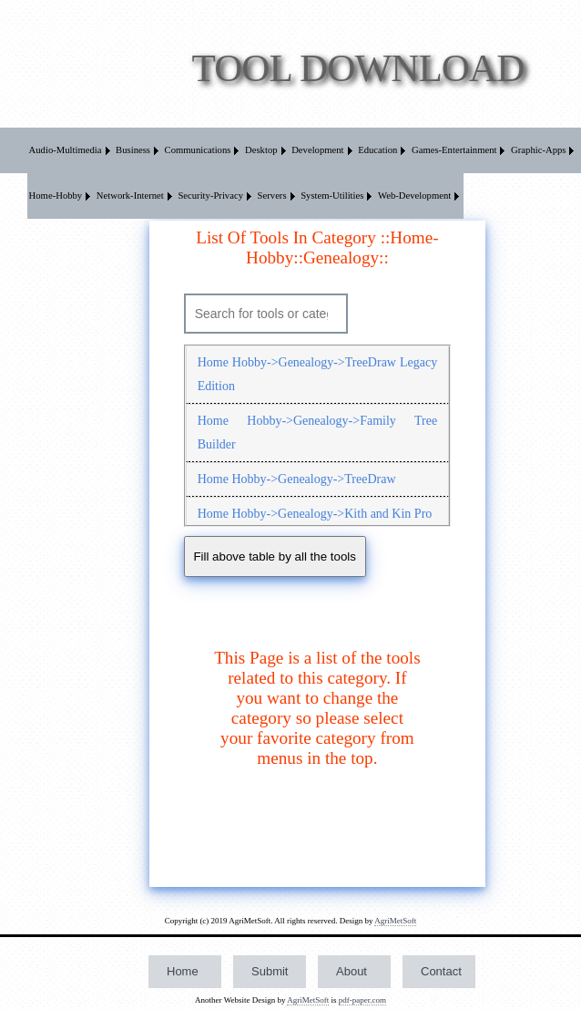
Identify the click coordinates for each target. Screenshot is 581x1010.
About (351, 971)
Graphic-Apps (538, 150)
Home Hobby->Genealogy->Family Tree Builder (317, 432)
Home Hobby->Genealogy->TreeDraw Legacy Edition (317, 374)
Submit (269, 971)
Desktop (261, 150)
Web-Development (414, 196)
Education (377, 150)
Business (133, 150)
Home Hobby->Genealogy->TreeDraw (297, 479)
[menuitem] (71, 150)
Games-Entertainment (454, 150)
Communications (198, 150)
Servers (272, 196)
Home (183, 971)
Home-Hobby (56, 196)
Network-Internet (130, 196)
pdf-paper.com (362, 1000)
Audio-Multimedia (65, 150)
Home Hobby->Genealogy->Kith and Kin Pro (315, 513)
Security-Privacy (210, 196)
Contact (441, 971)
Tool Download (358, 67)
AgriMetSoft (395, 920)
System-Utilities (332, 196)
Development (317, 150)
